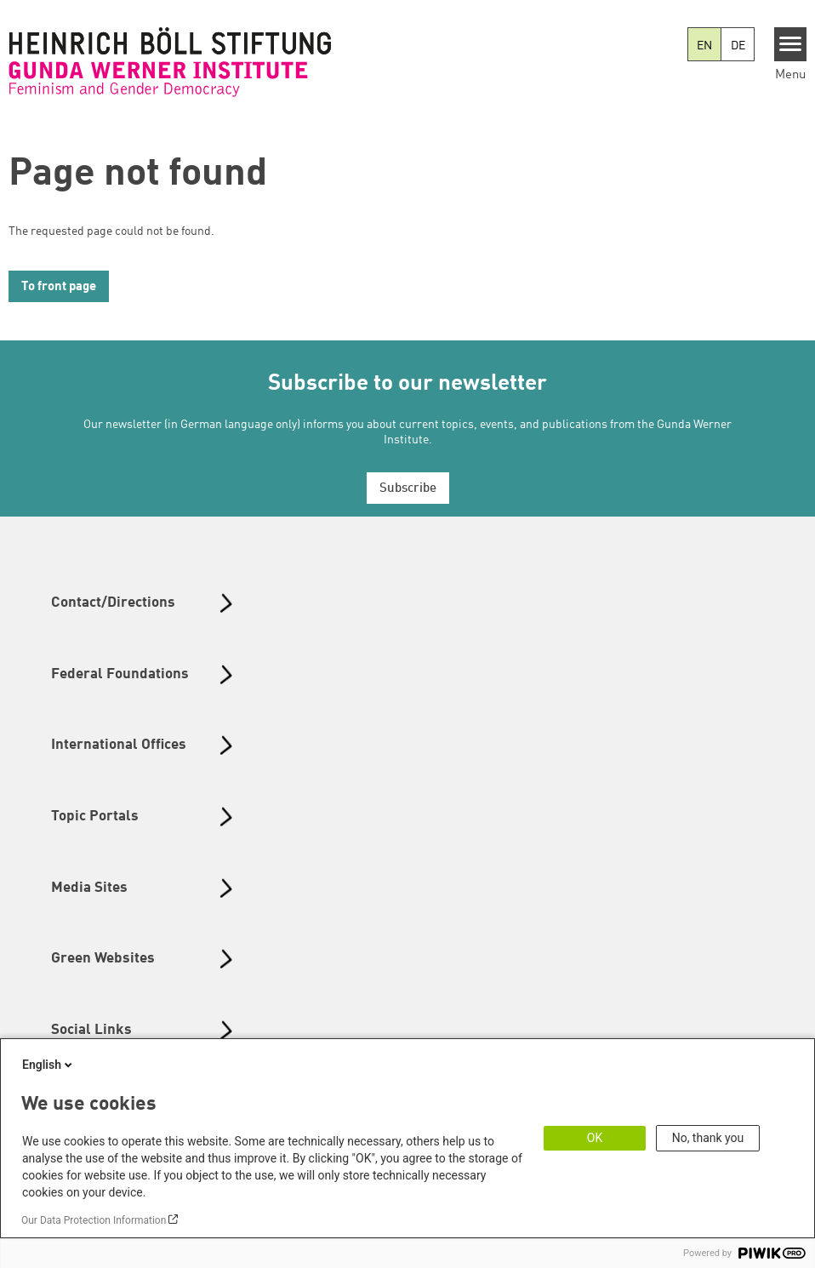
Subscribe (407, 489)
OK (594, 1138)
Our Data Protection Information (93, 1220)
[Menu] (790, 44)
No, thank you (708, 1138)
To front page (58, 287)
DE (738, 46)
